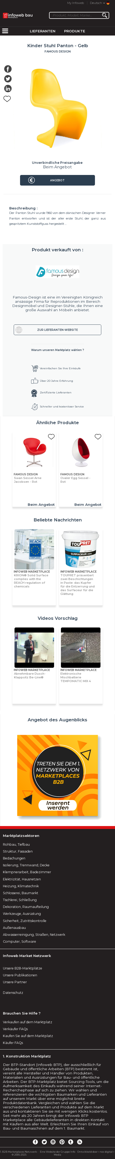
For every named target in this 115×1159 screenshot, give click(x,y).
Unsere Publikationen (20, 975)
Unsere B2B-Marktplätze (22, 968)
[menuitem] (5, 31)
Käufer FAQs (13, 1043)
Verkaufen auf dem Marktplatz (27, 1022)
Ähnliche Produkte (57, 422)
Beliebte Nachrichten (57, 520)
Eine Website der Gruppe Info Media (57, 1153)
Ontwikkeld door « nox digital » (95, 1151)
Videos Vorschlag (58, 618)
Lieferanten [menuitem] (42, 31)
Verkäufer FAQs (15, 1029)
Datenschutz (13, 993)
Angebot (57, 180)
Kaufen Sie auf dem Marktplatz (28, 1036)
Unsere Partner (15, 982)
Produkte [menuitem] (74, 31)
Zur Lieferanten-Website (57, 330)
